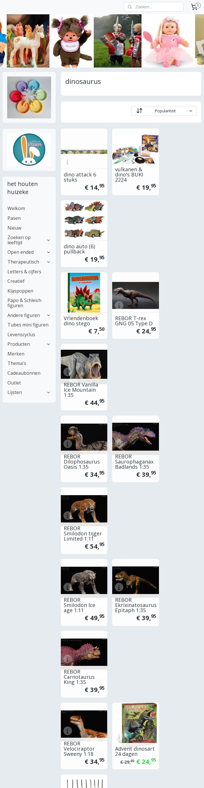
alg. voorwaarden (155, 657)
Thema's (16, 363)
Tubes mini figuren (27, 325)
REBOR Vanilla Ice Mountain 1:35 (178, 240)
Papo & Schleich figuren (24, 303)
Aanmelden (85, 734)
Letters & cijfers (24, 271)
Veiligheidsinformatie (158, 683)
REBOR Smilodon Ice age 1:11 (79, 377)
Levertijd (11, 638)
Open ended (29, 252)
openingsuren (151, 651)
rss (137, 777)
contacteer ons (153, 644)
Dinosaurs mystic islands (81, 586)
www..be (94, 638)
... (186, 638)
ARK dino (171, 451)
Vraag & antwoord (20, 670)
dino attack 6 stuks (80, 174)
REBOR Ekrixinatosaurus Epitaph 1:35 (131, 377)
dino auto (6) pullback (176, 174)
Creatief (16, 281)
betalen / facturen (19, 644)
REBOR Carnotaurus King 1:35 (176, 377)
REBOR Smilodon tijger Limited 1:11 (178, 306)
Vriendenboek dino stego (81, 243)
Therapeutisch (29, 262)
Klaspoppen (20, 291)
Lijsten (29, 392)
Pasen (14, 218)
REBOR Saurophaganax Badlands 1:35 (131, 309)
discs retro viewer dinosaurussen (130, 515)
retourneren (14, 657)
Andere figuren (29, 315)
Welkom (16, 208)
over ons (147, 638)
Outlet (14, 383)
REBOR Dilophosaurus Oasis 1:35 (82, 309)
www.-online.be (96, 644)
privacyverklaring (154, 670)
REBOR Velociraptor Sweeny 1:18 (79, 446)
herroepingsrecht (154, 664)
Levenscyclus (21, 334)
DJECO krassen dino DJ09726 (179, 518)
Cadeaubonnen (23, 373)
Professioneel (15, 683)
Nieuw (14, 228)
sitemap (125, 777)
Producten (29, 344)
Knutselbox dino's (78, 518)
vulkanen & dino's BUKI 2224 (126, 171)
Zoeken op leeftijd (29, 240)
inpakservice (14, 664)
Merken (15, 354)
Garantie (10, 676)
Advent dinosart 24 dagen (126, 446)
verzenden (12, 651)
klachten (146, 676)
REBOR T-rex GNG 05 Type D (131, 243)
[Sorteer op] (164, 111)
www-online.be (93, 651)
